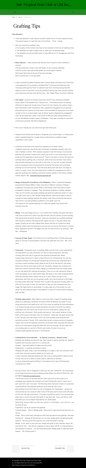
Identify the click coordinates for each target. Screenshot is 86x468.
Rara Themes (16, 465)
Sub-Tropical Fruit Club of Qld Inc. (43, 4)
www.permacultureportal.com (40, 176)
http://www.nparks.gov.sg (31, 376)
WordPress (31, 465)
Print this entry (17, 34)
